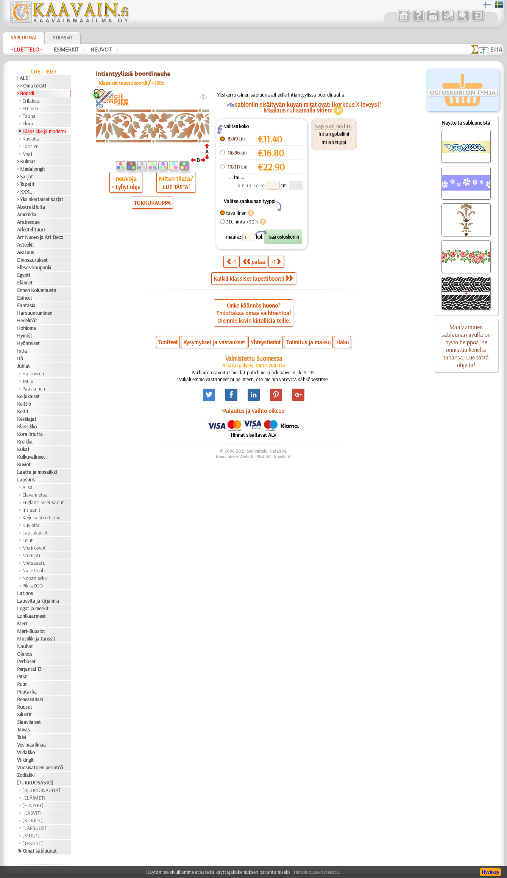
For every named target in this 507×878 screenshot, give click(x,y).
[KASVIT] (32, 812)
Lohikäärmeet (31, 615)
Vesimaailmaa (31, 744)
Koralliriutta (30, 434)
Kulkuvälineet (31, 456)
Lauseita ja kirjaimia (38, 600)
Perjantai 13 (29, 669)
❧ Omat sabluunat (37, 850)
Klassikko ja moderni (44, 131)
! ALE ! (24, 78)
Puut (22, 684)
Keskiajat (26, 419)
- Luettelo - (26, 50)
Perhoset (26, 661)
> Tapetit (25, 184)
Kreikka (25, 441)
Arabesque (28, 222)
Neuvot (101, 50)
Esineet (24, 297)
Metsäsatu (33, 562)
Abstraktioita (31, 206)
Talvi (21, 737)
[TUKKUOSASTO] (35, 782)
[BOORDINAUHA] (41, 790)
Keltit (22, 411)
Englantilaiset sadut (43, 502)
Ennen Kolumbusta (36, 290)
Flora (27, 123)
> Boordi (25, 93)
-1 (231, 261)
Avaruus (25, 252)
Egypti (23, 275)
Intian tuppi (333, 142)
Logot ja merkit (32, 608)
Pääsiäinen (33, 388)
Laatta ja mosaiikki (37, 472)
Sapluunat (24, 37)
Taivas (23, 729)
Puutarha (27, 691)
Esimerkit (66, 50)
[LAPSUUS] (34, 828)
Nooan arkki (35, 578)
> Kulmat (26, 161)
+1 (276, 261)
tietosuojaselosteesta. (317, 872)
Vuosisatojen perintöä (40, 767)
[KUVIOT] (32, 820)
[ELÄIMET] (33, 797)
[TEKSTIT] (32, 843)
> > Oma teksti (31, 85)
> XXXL (24, 191)
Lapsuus (26, 479)
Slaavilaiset (29, 722)
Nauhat (25, 646)
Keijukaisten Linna (41, 517)
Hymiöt (24, 335)
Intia (22, 350)
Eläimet (25, 282)
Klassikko (27, 426)
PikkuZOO (32, 585)
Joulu (27, 381)
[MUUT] (31, 835)
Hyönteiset (28, 343)
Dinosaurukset (32, 259)
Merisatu (32, 555)
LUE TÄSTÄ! (176, 187)
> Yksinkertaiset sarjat (40, 199)
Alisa (27, 487)
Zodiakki (25, 775)
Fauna (29, 115)
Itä (20, 358)
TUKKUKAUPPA (152, 202)
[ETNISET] (33, 805)
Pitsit (22, 676)
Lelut (27, 540)
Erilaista (31, 100)
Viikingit (25, 759)
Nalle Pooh (33, 570)
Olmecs (24, 653)
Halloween (33, 373)
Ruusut (24, 706)
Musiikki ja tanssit (36, 638)
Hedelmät (27, 320)
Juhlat (23, 365)
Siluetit (24, 714)
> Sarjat (25, 176)
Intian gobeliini (333, 133)
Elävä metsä (35, 494)
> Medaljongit (31, 169)
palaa (254, 261)
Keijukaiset (28, 396)
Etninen (30, 108)
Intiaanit (31, 509)
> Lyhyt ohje (126, 187)
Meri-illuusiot (31, 631)
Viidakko (26, 752)
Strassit (63, 37)
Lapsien (30, 146)
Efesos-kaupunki (34, 267)
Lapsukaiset (35, 532)
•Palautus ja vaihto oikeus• (253, 410)
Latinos (25, 593)
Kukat (23, 449)
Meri (27, 153)
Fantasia (26, 305)
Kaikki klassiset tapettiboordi (253, 278)
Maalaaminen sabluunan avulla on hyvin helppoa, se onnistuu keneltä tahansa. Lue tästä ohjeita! (466, 346)
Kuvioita (31, 138)
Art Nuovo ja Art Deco (40, 237)
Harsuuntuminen (34, 312)
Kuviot (24, 464)
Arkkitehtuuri (31, 229)
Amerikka (26, 214)
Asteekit (25, 244)
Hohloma (26, 328)
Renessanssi (30, 699)
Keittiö (24, 403)
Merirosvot (34, 547)
